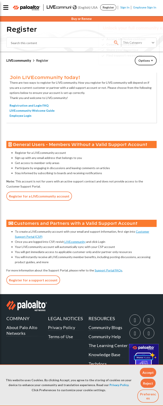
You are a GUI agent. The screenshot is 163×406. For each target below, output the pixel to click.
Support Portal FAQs (108, 270)
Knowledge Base (104, 354)
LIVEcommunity (18, 60)
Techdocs (98, 363)
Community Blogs (105, 327)
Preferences (148, 396)
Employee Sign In (144, 7)
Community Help (105, 336)
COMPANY (18, 318)
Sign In (124, 7)
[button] (148, 372)
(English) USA (85, 7)
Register (108, 7)
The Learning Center (108, 345)
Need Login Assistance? (138, 58)
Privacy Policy (119, 385)
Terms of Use (60, 336)
